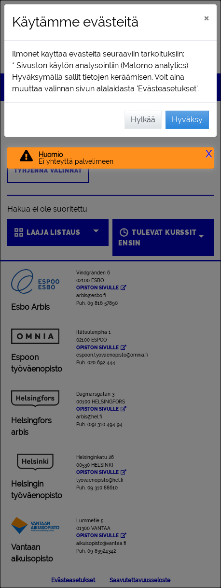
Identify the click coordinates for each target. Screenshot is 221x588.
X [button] (209, 154)
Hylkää (143, 119)
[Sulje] (206, 17)
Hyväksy (187, 119)
